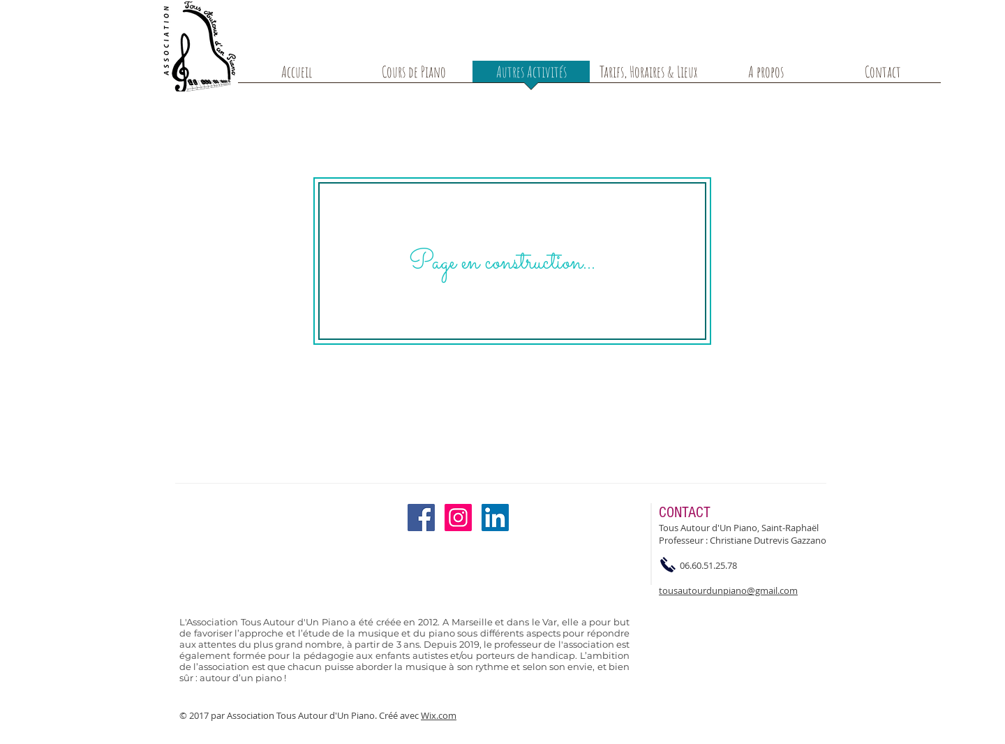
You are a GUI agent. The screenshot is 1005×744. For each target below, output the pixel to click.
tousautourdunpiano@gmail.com (728, 590)
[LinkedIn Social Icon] (495, 517)
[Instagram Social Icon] (458, 517)
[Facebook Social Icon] (421, 517)
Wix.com (438, 715)
